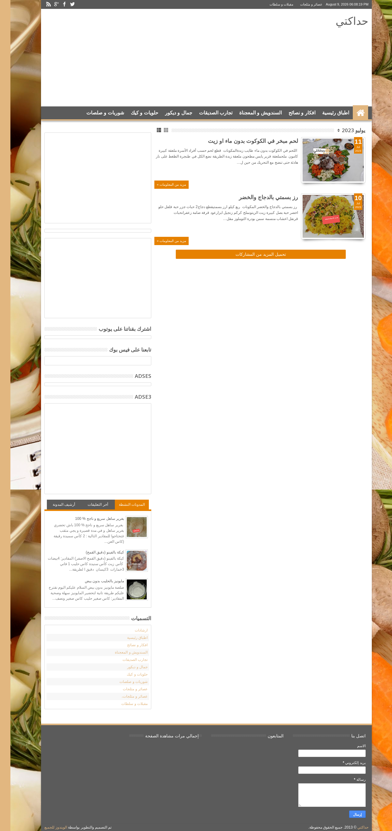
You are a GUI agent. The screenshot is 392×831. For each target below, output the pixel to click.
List (149, 130)
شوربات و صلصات (95, 112)
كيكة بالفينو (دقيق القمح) (94, 552)
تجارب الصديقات (205, 112)
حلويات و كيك (134, 112)
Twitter (62, 4)
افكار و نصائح (291, 112)
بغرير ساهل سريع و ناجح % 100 (89, 518)
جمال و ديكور (168, 112)
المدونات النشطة (121, 504)
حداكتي (341, 20)
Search (40, 128)
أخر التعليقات (87, 504)
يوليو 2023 (343, 130)
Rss (38, 4)
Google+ (46, 4)
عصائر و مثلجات (301, 4)
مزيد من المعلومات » (161, 184)
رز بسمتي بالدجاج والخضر (258, 197)
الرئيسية (350, 113)
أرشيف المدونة (53, 504)
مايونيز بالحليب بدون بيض (94, 581)
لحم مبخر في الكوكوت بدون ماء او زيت (243, 140)
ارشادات (130, 630)
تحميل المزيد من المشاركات (250, 254)
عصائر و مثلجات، (124, 696)
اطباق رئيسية (325, 112)
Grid (156, 130)
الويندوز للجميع (45, 827)
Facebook (54, 4)
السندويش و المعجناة (250, 112)
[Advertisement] (147, 58)
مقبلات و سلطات (271, 4)
